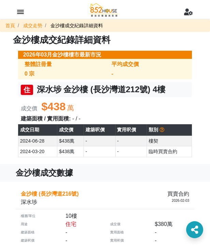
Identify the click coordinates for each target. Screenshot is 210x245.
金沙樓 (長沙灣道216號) (50, 194)
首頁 (10, 25)
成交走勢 (32, 25)
